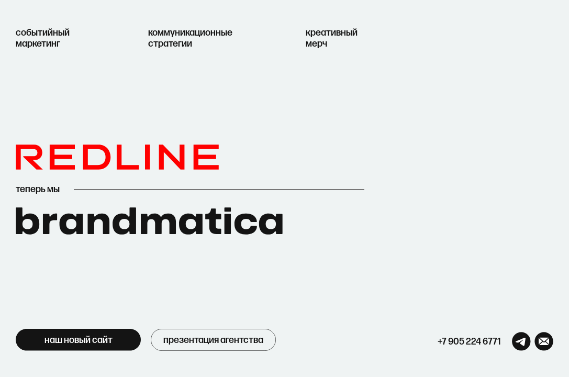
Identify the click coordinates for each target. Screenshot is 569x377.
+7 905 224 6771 (469, 341)
